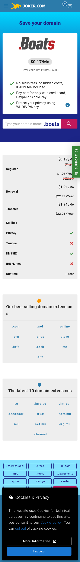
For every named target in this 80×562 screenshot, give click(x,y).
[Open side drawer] (6, 6)
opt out (20, 528)
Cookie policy (51, 523)
